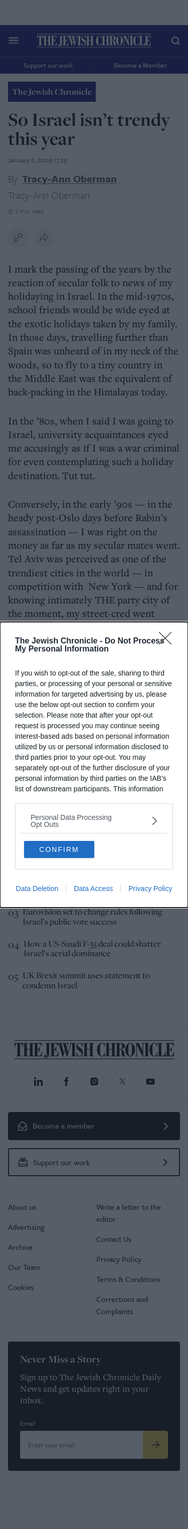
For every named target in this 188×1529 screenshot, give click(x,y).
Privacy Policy (150, 889)
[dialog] (94, 765)
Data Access (93, 889)
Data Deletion (37, 889)
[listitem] (94, 821)
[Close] (168, 641)
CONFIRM (59, 849)
